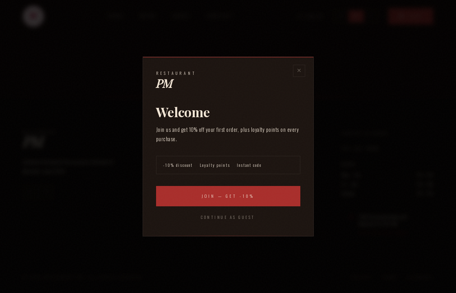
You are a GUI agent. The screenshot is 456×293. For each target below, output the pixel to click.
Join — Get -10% (228, 196)
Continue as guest (228, 217)
